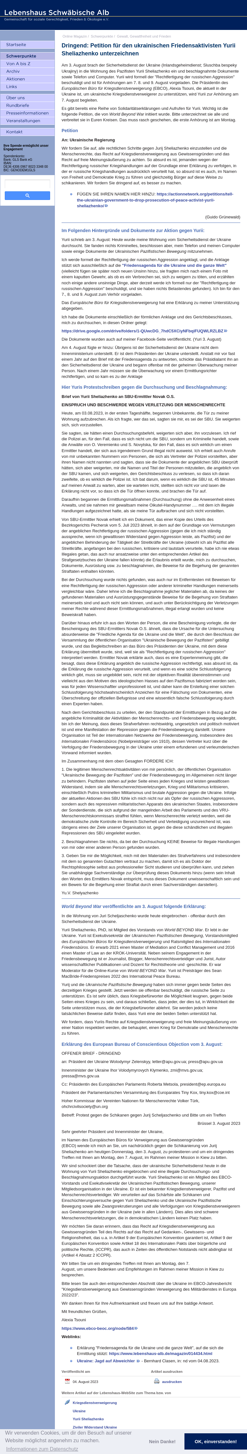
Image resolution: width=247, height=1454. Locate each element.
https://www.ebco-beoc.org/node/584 (98, 1328)
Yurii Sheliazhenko (88, 1419)
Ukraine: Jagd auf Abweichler (106, 1360)
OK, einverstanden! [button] (216, 1441)
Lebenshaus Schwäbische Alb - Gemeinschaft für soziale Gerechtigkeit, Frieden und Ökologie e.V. (56, 15)
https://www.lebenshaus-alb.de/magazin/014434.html (160, 1353)
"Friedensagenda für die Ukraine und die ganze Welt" (174, 265)
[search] (27, 184)
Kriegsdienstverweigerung (95, 1403)
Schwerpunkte (102, 36)
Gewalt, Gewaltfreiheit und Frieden (144, 36)
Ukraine (79, 1411)
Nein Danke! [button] (162, 1441)
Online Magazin (75, 36)
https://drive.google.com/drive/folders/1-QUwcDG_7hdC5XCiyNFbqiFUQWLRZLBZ (142, 331)
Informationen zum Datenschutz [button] (42, 1449)
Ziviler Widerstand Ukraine (95, 1427)
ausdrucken (172, 1382)
